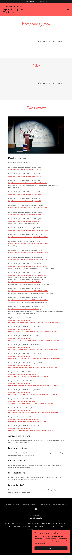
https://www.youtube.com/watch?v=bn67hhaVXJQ (24, 169)
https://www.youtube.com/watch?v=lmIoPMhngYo (24, 309)
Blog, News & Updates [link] (36, 526)
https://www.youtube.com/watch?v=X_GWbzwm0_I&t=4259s (28, 300)
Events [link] (44, 523)
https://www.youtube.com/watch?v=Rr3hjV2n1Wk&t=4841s (28, 252)
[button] (68, 9)
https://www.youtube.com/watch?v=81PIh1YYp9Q (24, 194)
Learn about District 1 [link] (13, 523)
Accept (51, 548)
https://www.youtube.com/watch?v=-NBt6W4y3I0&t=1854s (28, 275)
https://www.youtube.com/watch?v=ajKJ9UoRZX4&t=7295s (28, 237)
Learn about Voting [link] (32, 523)
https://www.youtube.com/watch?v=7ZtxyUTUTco (24, 282)
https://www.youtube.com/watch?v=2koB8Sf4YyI (24, 221)
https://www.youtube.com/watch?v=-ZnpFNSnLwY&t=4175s (28, 230)
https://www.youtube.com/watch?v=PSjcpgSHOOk (24, 201)
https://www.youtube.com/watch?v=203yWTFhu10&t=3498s (28, 243)
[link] (14, 12)
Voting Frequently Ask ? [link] (17, 526)
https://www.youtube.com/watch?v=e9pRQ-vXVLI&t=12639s (28, 291)
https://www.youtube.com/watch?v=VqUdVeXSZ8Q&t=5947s (28, 259)
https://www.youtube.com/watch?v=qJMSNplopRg (24, 176)
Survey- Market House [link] (55, 526)
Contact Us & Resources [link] (58, 523)
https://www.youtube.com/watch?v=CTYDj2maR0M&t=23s (27, 183)
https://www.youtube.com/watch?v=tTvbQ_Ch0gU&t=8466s (28, 207)
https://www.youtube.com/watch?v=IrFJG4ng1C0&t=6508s (27, 266)
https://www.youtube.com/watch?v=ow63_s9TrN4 (24, 214)
